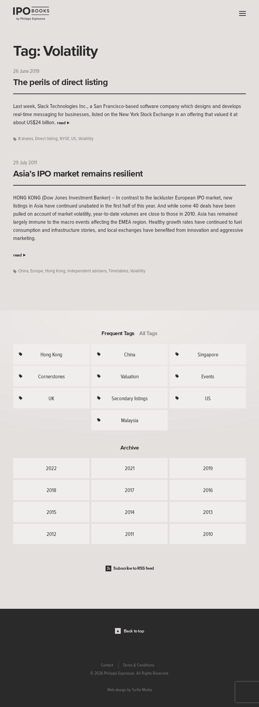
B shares (25, 138)
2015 (51, 512)
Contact (107, 665)
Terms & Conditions (138, 665)
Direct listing (46, 138)
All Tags (148, 333)
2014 (129, 512)
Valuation (130, 376)
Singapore (208, 354)
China (23, 270)
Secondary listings (130, 398)
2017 (129, 490)
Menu (241, 13)
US (73, 138)
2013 (208, 512)
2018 (51, 490)
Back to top (134, 630)
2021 (130, 468)
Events (207, 376)
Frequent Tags (118, 333)
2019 (208, 468)
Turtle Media (142, 689)
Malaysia (129, 420)
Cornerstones (51, 376)
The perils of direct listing (60, 82)
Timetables (118, 270)
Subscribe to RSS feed (133, 568)
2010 (208, 534)
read (61, 122)
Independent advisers (87, 270)
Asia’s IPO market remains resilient (78, 173)
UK (51, 398)
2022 (51, 468)
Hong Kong (55, 270)
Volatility (85, 138)
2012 (51, 534)
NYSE (64, 138)
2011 (129, 534)
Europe (36, 270)
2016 (208, 490)
